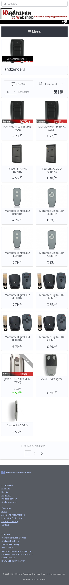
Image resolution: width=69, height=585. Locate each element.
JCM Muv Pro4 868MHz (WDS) (52, 128)
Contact (5, 524)
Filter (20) (18, 84)
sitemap (36, 574)
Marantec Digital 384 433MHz (51, 254)
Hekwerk (5, 488)
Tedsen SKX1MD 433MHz (17, 170)
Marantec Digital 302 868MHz (51, 297)
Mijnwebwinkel (39, 579)
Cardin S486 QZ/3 (17, 425)
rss (43, 574)
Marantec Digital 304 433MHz (51, 339)
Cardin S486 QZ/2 (51, 379)
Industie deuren (9, 498)
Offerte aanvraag (9, 521)
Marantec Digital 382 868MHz (17, 212)
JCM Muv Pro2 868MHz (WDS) (17, 128)
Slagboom (6, 495)
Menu (34, 31)
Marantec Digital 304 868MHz (17, 339)
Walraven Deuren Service (16, 472)
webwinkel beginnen (56, 574)
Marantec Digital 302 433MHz (17, 297)
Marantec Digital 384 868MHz (51, 212)
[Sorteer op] (50, 84)
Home (4, 511)
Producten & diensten (12, 518)
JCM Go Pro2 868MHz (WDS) (17, 381)
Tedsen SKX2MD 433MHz (52, 170)
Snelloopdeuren (9, 501)
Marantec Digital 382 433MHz (17, 254)
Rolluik (4, 492)
